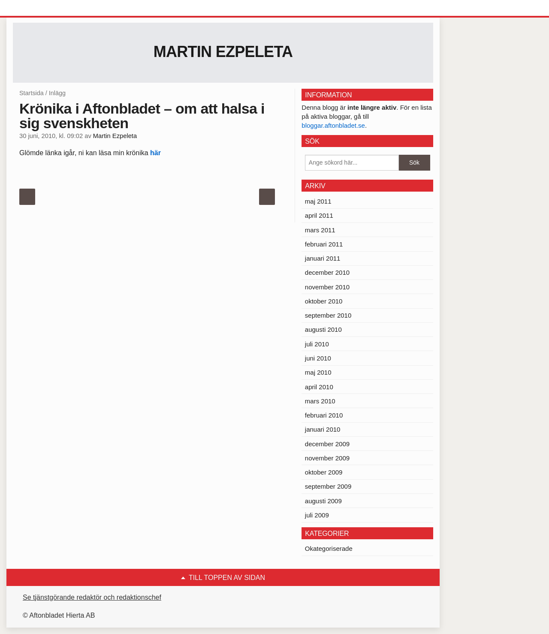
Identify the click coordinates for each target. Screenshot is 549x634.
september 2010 (328, 315)
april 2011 (319, 215)
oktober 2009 (324, 472)
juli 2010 (317, 344)
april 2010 (319, 387)
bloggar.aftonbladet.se (333, 125)
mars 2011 (320, 230)
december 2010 (327, 272)
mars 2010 (320, 401)
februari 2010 (324, 415)
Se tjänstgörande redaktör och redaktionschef (92, 597)
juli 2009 (317, 515)
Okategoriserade (329, 548)
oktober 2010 (324, 301)
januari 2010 (323, 429)
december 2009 (327, 444)
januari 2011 (323, 258)
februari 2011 (324, 244)
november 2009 (327, 458)
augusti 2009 (323, 501)
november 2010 (327, 287)
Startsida (31, 93)
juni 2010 (318, 358)
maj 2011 (318, 201)
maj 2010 (318, 372)
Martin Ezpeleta (223, 51)
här (155, 152)
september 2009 (328, 486)
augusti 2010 (323, 329)
